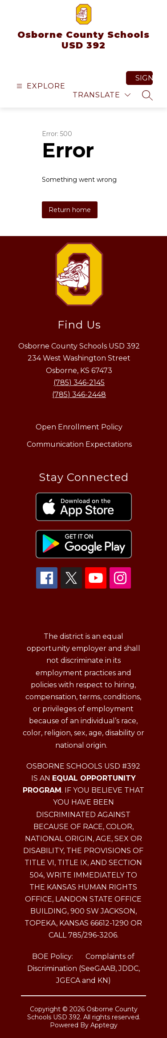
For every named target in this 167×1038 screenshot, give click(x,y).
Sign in (144, 78)
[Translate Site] (101, 94)
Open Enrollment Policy (79, 427)
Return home (70, 210)
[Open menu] (39, 86)
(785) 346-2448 (79, 394)
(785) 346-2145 (79, 382)
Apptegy (104, 1025)
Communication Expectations (79, 444)
